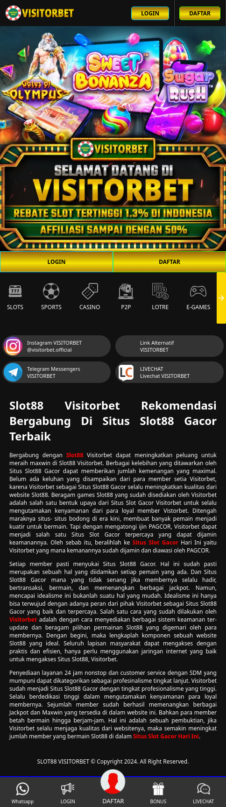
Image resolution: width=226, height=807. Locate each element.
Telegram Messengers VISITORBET (42, 372)
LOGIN (56, 262)
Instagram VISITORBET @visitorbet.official (43, 346)
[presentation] (221, 298)
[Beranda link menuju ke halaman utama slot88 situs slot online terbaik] (40, 13)
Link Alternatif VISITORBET (145, 346)
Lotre (160, 297)
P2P (126, 297)
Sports (51, 297)
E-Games (198, 297)
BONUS (158, 793)
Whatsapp (23, 793)
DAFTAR (169, 262)
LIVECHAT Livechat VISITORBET (153, 372)
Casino (89, 297)
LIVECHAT (203, 793)
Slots (15, 297)
